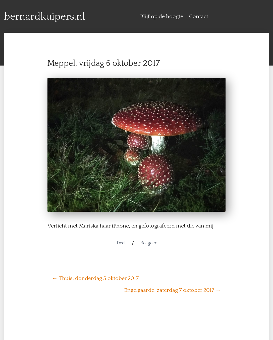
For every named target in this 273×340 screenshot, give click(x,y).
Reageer (148, 243)
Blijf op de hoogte (161, 17)
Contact (198, 17)
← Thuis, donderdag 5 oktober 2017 (95, 278)
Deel (121, 243)
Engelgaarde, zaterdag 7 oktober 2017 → (172, 290)
